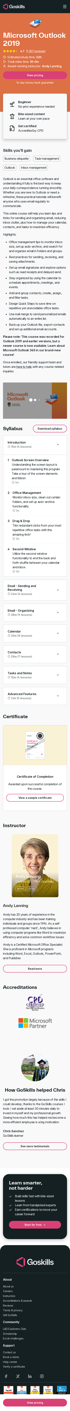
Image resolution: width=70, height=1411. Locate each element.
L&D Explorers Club (14, 1328)
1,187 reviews (36, 51)
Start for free (35, 1224)
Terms (6, 1310)
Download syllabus (50, 428)
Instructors (9, 1296)
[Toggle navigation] (65, 6)
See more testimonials (35, 1146)
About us (8, 1286)
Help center (10, 1361)
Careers (8, 1291)
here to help (24, 367)
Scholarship (10, 1333)
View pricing (35, 75)
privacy (18, 1310)
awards (27, 1300)
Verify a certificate (14, 1366)
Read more (35, 968)
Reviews (8, 1305)
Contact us (9, 1352)
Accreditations (11, 1300)
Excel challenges (13, 1338)
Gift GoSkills (10, 1315)
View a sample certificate (35, 797)
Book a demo (11, 1357)
